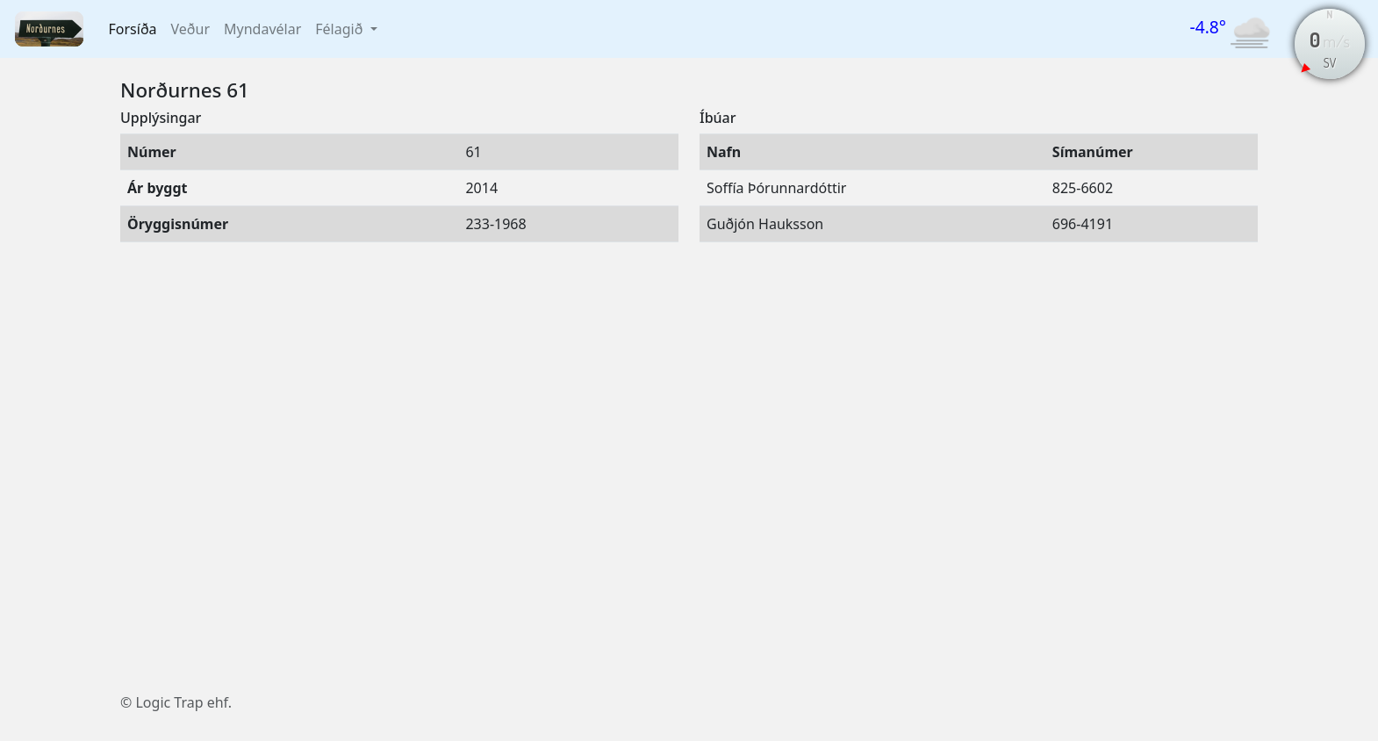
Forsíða (133, 29)
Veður (190, 29)
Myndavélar (262, 29)
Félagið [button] (340, 29)
